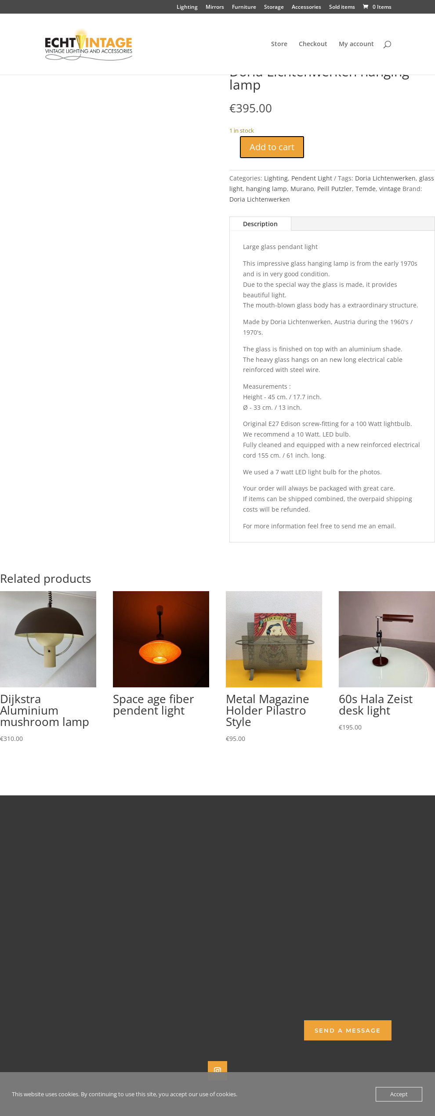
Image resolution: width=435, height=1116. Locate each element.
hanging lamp (266, 188)
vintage (390, 188)
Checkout (313, 44)
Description (260, 224)
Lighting (187, 7)
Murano (302, 188)
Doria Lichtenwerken (385, 178)
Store (279, 44)
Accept (399, 1094)
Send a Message (348, 1030)
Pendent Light (311, 178)
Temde (365, 188)
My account (356, 44)
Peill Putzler (334, 188)
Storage (274, 7)
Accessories (306, 7)
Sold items (342, 7)
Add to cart (272, 147)
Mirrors (215, 7)
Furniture (244, 7)
